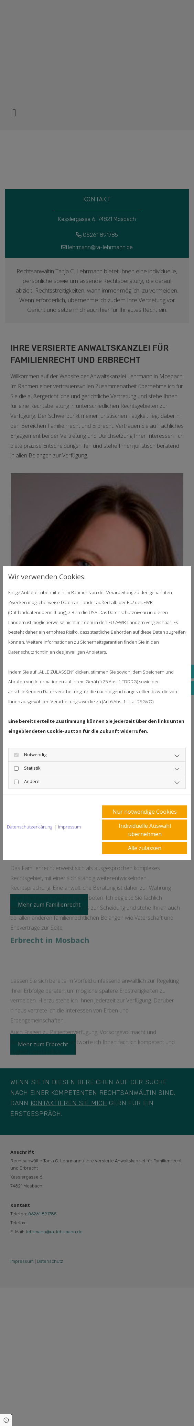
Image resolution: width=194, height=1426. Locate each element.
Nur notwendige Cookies (144, 811)
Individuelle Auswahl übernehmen (145, 830)
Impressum (69, 827)
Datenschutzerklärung (29, 827)
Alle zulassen (144, 848)
